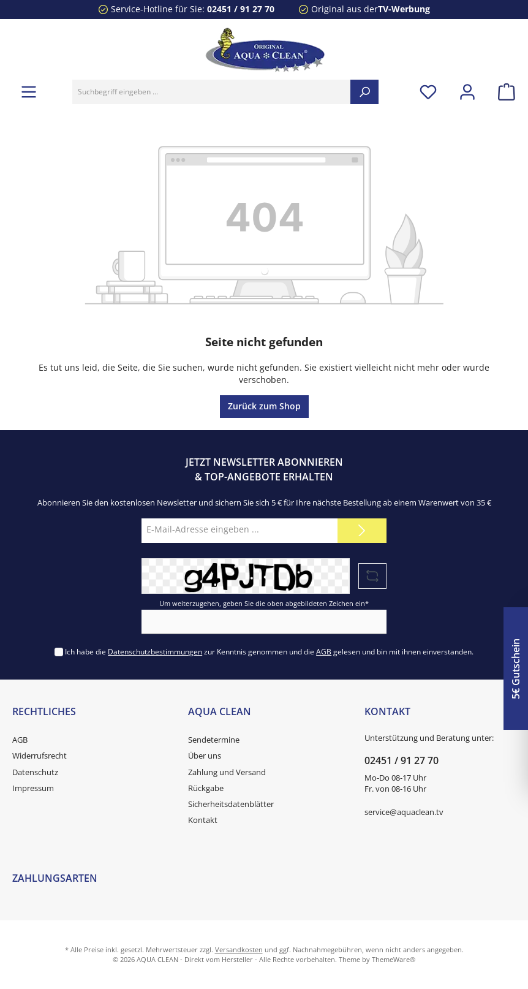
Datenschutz (35, 772)
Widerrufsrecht (39, 756)
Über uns (204, 756)
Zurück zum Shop (264, 406)
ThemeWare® (393, 959)
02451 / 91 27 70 (240, 9)
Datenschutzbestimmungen (155, 651)
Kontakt (202, 820)
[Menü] (28, 91)
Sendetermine (213, 740)
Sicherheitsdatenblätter (231, 804)
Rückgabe (206, 788)
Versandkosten (239, 949)
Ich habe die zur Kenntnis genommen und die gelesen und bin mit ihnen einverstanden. (269, 651)
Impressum (33, 788)
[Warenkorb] (503, 91)
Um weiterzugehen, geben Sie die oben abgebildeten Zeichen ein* (264, 603)
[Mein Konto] (467, 91)
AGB (323, 651)
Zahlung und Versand (227, 772)
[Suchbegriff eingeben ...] (211, 92)
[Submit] (362, 530)
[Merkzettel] (428, 91)
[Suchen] (364, 92)
